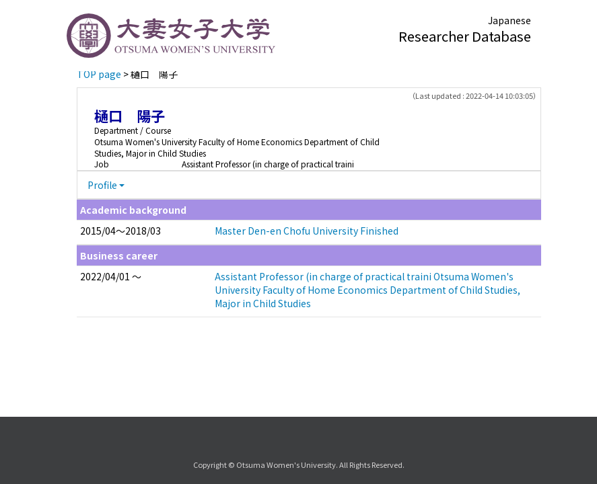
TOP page (99, 74)
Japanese (509, 20)
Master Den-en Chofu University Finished (306, 230)
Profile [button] (102, 185)
